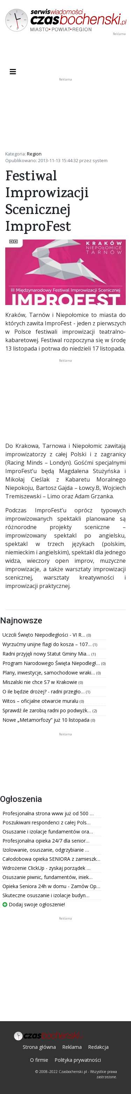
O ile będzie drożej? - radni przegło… (44, 691)
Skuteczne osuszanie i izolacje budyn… (45, 895)
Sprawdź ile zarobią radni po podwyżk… (47, 710)
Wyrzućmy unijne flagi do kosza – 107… (47, 644)
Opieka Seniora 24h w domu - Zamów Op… (51, 886)
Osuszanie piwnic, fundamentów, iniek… (47, 877)
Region (34, 154)
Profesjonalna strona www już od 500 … (48, 813)
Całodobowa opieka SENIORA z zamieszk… (51, 859)
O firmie (39, 1060)
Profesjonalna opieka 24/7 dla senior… (45, 840)
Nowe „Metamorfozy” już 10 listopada (46, 719)
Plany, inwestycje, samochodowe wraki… (49, 672)
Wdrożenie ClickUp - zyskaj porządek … (46, 868)
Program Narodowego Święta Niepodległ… (51, 663)
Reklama (72, 1047)
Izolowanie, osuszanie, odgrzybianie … (45, 849)
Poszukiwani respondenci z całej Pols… (46, 822)
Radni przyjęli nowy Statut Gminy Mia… (47, 653)
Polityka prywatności (77, 1060)
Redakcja (98, 1047)
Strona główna (39, 1047)
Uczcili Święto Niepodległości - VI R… (44, 634)
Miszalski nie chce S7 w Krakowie (40, 682)
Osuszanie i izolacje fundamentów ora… (47, 831)
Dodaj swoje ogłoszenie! (33, 904)
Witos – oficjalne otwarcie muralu (41, 701)
